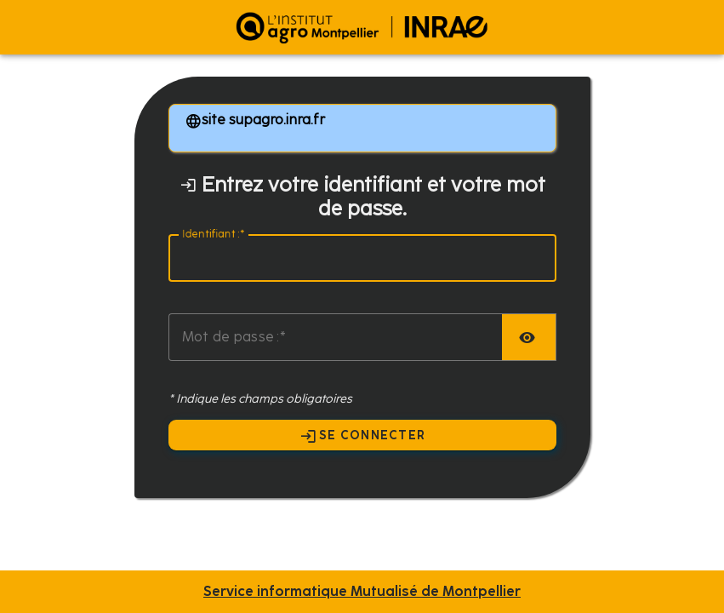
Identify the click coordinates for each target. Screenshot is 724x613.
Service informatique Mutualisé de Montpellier (362, 591)
